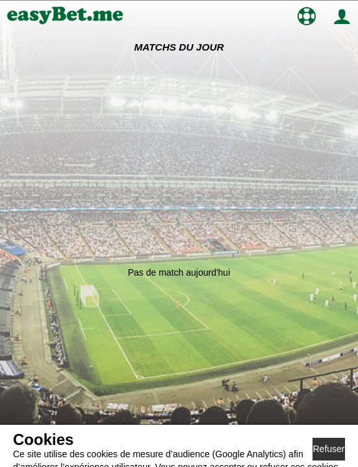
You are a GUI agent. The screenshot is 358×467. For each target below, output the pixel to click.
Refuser (328, 449)
